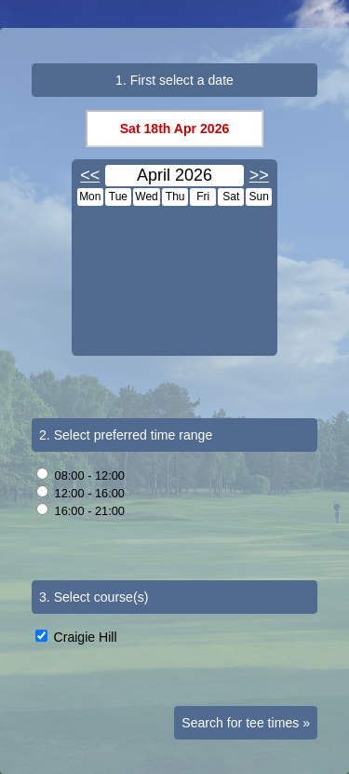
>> (259, 175)
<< (90, 175)
